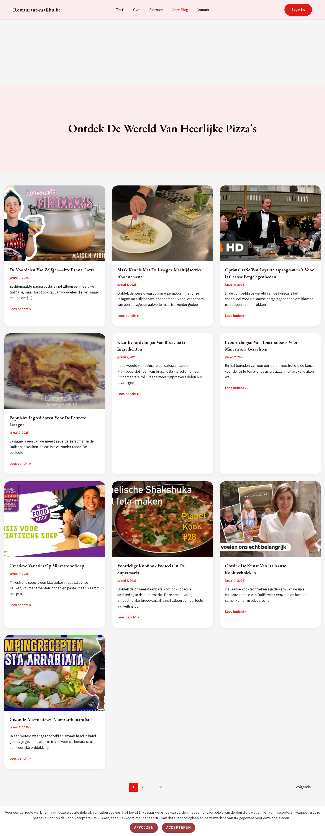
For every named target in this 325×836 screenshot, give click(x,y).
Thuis (124, 10)
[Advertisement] (162, 52)
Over (138, 10)
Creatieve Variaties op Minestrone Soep (53, 572)
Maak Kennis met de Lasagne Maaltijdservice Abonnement (149, 273)
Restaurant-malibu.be (37, 9)
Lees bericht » (20, 315)
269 (161, 800)
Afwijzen (144, 827)
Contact (199, 10)
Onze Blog (178, 10)
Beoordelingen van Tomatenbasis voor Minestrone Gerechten (267, 352)
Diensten (156, 10)
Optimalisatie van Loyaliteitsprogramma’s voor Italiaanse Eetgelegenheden (267, 276)
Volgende (305, 800)
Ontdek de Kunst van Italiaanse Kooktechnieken (260, 575)
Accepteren (178, 827)
